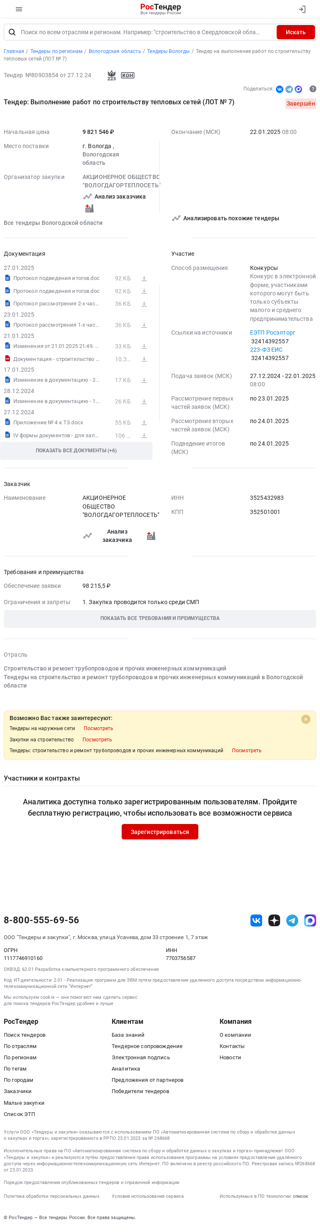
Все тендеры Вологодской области (53, 224)
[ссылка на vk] (256, 923)
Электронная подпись (141, 1059)
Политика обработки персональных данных (51, 1198)
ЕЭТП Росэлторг (272, 334)
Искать (296, 34)
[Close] (305, 721)
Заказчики (18, 1093)
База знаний (128, 1036)
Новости (230, 1059)
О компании (235, 1036)
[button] (160, 621)
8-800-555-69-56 (41, 922)
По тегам (15, 1071)
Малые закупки (24, 1104)
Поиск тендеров (24, 1036)
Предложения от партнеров (147, 1082)
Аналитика (126, 1071)
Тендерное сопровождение (147, 1048)
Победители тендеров (140, 1093)
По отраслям (20, 1048)
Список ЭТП (19, 1116)
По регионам (20, 1059)
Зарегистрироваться (160, 833)
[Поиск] (12, 34)
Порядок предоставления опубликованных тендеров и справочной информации (91, 1184)
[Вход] (301, 9)
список (300, 1198)
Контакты (232, 1048)
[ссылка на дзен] (274, 923)
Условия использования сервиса (148, 1198)
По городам (18, 1082)
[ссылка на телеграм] (292, 923)
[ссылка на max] (310, 923)
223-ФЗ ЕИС (266, 351)
